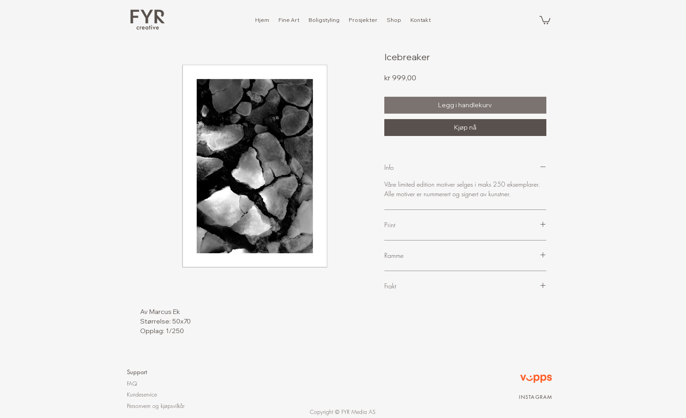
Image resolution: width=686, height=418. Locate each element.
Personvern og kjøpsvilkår (155, 406)
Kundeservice (142, 394)
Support (137, 372)
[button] (544, 19)
